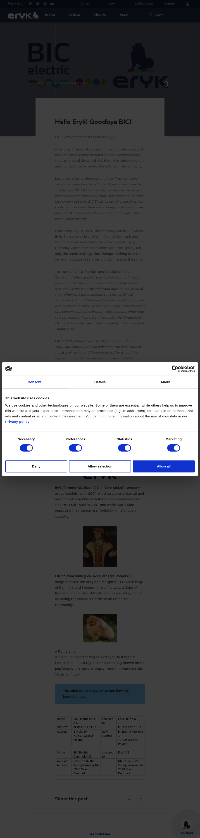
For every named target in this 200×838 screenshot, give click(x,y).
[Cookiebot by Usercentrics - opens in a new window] (175, 369)
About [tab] (165, 382)
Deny (36, 466)
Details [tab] (100, 382)
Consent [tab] (34, 382)
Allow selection (100, 466)
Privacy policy (17, 421)
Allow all (164, 466)
